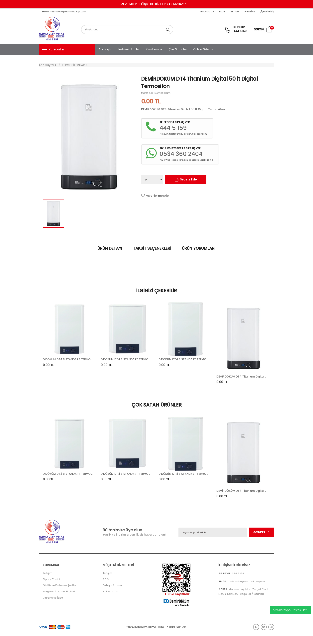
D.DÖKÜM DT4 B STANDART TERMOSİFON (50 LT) (134, 359)
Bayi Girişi (267, 11)
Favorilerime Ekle (157, 196)
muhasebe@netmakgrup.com (247, 581)
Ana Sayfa (46, 65)
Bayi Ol (249, 11)
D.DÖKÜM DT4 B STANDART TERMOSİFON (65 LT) (191, 359)
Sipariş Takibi (51, 579)
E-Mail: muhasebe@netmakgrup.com (64, 11)
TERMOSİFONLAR (73, 65)
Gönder (259, 532)
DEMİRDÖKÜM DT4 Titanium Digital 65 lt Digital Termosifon (257, 377)
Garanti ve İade (53, 598)
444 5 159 (240, 31)
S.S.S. (106, 579)
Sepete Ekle (188, 179)
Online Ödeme (203, 49)
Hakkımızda (207, 11)
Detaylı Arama (112, 585)
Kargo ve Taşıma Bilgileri (59, 591)
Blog (222, 11)
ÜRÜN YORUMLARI (198, 248)
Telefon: (225, 573)
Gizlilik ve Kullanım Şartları (60, 585)
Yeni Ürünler (154, 49)
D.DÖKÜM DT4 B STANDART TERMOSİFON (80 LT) (76, 359)
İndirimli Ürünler (129, 49)
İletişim (235, 11)
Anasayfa (105, 49)
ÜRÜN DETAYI (109, 248)
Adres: (223, 589)
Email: (223, 581)
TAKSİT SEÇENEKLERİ (152, 248)
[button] (67, 49)
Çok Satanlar (177, 49)
